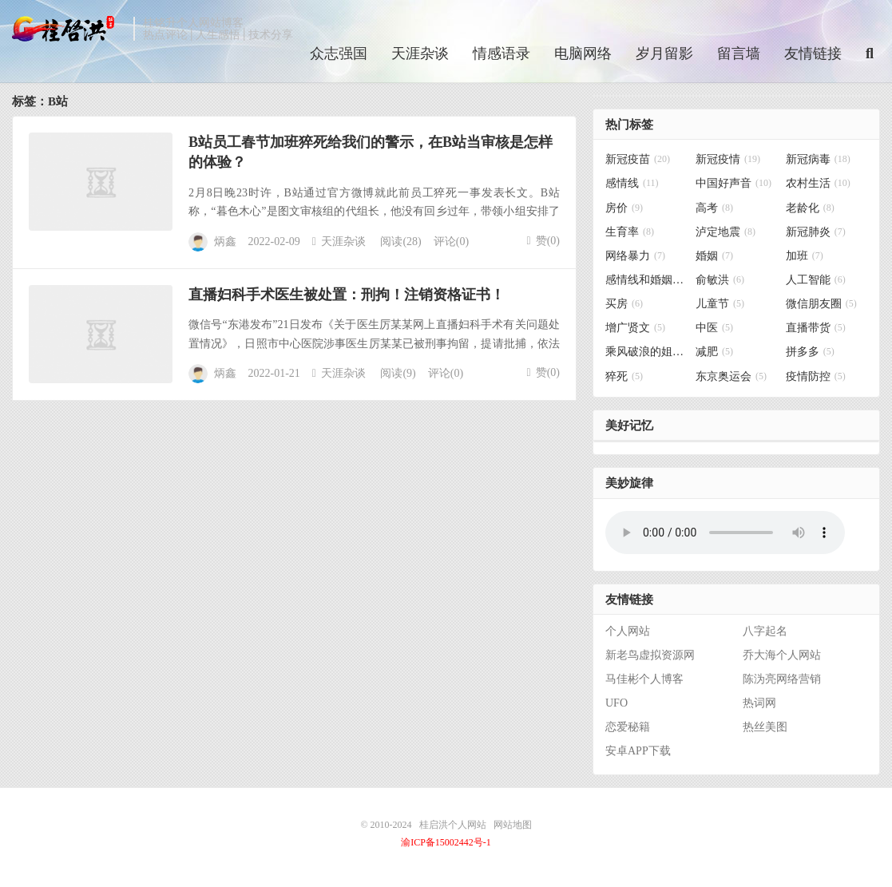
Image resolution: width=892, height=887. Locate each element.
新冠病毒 (818, 159)
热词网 (759, 703)
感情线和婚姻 (646, 280)
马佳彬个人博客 (644, 679)
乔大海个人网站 (782, 655)
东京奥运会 (731, 376)
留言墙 (738, 53)
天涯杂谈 (420, 53)
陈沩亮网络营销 (782, 679)
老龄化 (810, 208)
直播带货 (816, 328)
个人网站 (627, 631)
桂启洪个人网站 (68, 29)
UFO (616, 703)
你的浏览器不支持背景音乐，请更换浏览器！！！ (725, 532)
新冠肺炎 (816, 232)
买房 (624, 304)
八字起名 (765, 631)
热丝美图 (765, 727)
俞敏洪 (720, 280)
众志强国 (338, 53)
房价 (624, 208)
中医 (714, 328)
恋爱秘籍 (627, 727)
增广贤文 (635, 328)
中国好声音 (733, 183)
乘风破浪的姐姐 (646, 352)
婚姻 (714, 256)
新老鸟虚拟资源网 (650, 655)
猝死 (624, 376)
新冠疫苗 (637, 159)
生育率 (629, 232)
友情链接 (813, 53)
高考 (714, 208)
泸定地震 (725, 232)
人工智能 (816, 280)
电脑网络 (583, 53)
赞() (543, 241)
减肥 (714, 352)
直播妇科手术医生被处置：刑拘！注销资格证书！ (346, 295)
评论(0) (451, 241)
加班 (804, 256)
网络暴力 (635, 256)
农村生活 (818, 183)
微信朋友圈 (821, 304)
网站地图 (513, 824)
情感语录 (501, 53)
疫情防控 (816, 376)
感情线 (632, 183)
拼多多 (810, 352)
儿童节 (720, 304)
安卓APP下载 (638, 751)
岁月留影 (664, 53)
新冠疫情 (728, 159)
